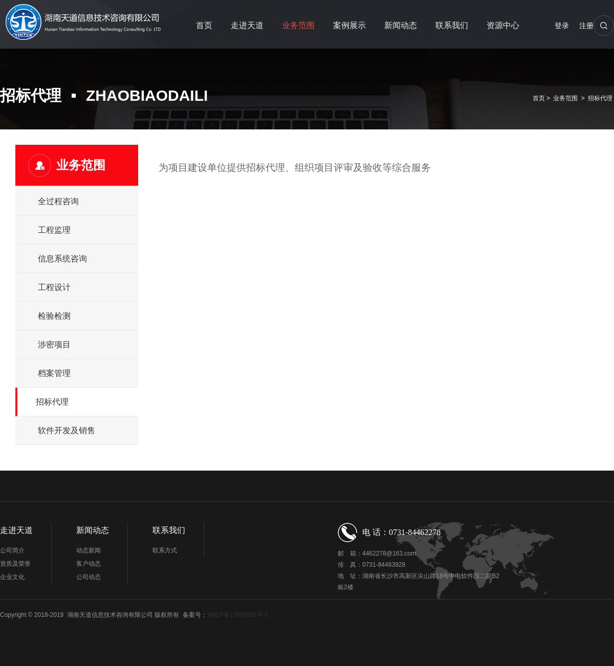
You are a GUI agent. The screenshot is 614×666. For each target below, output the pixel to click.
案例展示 (349, 25)
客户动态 (88, 563)
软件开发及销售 (66, 430)
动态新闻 (88, 550)
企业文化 (12, 577)
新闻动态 (400, 25)
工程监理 (54, 230)
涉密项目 (54, 344)
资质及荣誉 (15, 563)
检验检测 (54, 316)
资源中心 (503, 25)
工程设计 (54, 287)
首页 (204, 25)
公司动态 (88, 577)
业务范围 (298, 25)
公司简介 (12, 550)
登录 (562, 25)
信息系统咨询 (62, 258)
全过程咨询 (58, 201)
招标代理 (600, 98)
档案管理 (54, 373)
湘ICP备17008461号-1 (238, 614)
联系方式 (164, 550)
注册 (586, 25)
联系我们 (451, 25)
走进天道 (247, 25)
